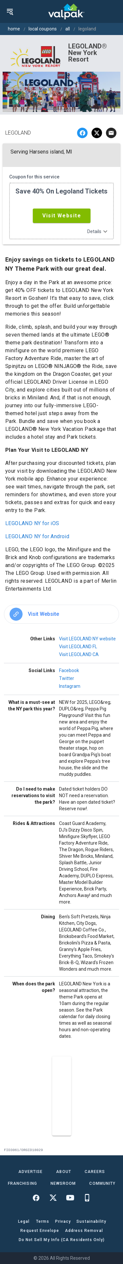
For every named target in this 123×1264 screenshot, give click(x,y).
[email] (111, 133)
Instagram (69, 686)
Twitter (66, 678)
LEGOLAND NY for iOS (32, 523)
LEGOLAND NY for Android (37, 536)
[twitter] (97, 133)
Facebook (69, 670)
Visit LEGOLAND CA (79, 654)
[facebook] (82, 133)
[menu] (9, 11)
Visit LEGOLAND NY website (87, 638)
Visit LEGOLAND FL (78, 646)
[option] (61, 614)
